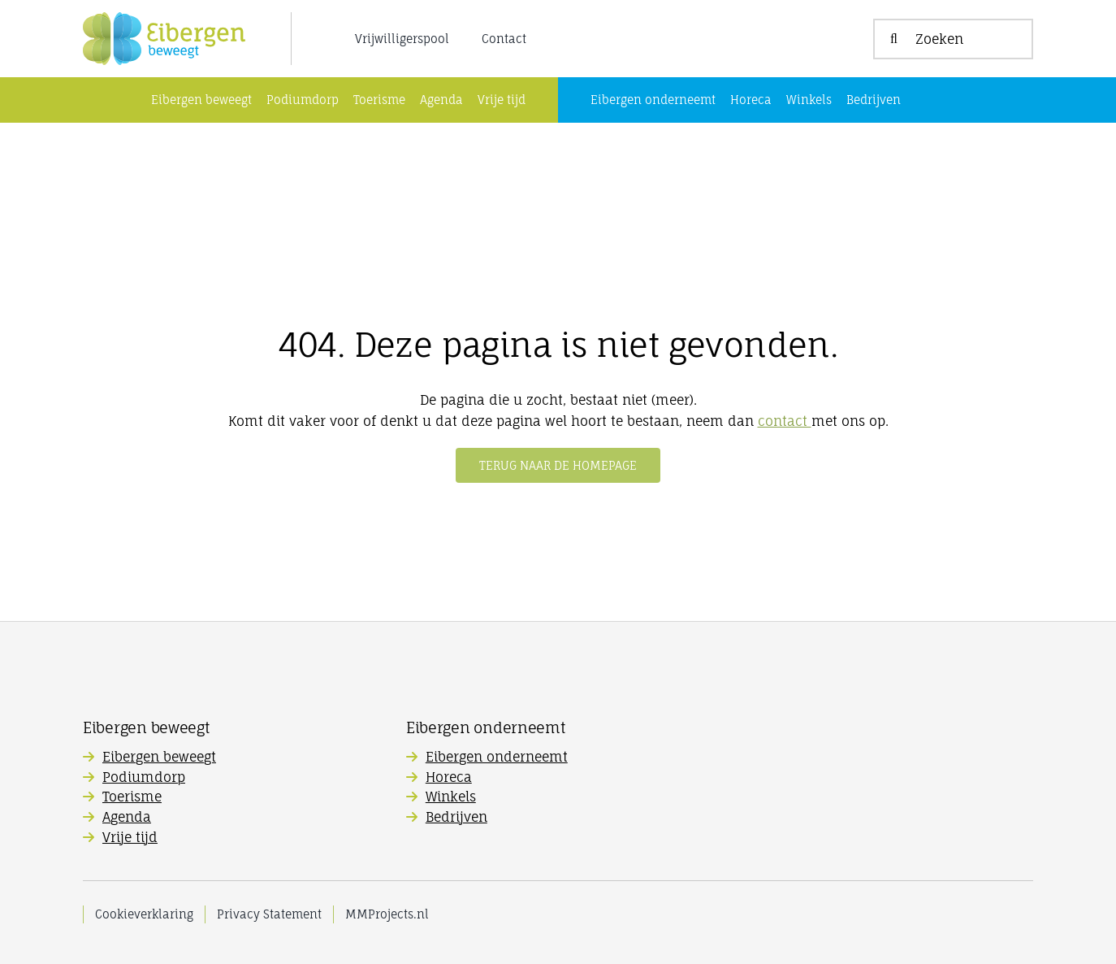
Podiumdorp (143, 777)
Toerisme (132, 796)
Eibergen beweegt (159, 757)
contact (784, 421)
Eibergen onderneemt (497, 757)
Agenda (126, 817)
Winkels (451, 796)
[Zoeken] (953, 39)
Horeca (449, 777)
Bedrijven (456, 817)
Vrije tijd (130, 837)
